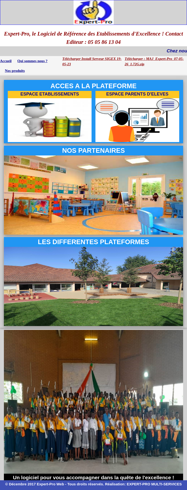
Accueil (5, 61)
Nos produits (15, 71)
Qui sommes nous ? (32, 61)
